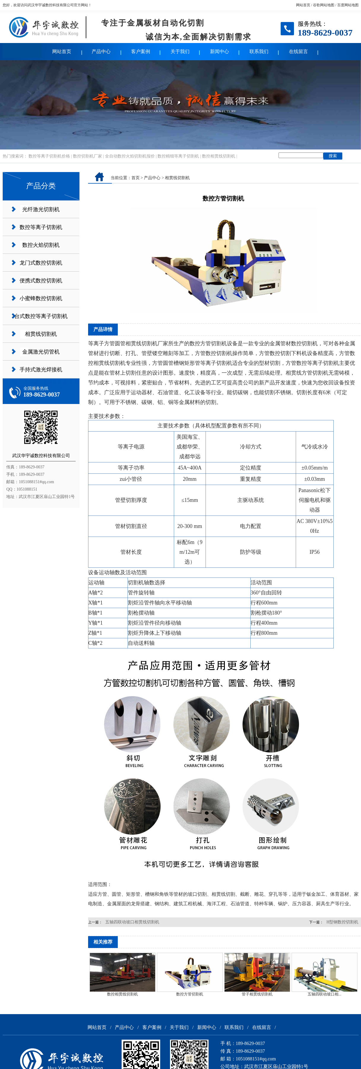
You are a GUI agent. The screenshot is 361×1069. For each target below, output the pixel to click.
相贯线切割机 (41, 334)
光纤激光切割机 (41, 209)
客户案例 (140, 51)
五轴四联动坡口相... (324, 994)
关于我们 (180, 51)
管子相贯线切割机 (257, 994)
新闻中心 (219, 51)
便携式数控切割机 (41, 281)
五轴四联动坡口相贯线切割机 (132, 922)
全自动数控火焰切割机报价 (130, 156)
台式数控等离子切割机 (41, 316)
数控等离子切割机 (41, 227)
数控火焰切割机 (41, 245)
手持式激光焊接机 (41, 370)
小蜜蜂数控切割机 (41, 298)
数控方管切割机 (189, 994)
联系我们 (258, 51)
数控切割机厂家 (87, 156)
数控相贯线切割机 (218, 156)
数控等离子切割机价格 (49, 156)
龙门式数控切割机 (41, 263)
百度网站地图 (348, 5)
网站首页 (303, 5)
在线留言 (298, 51)
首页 (135, 178)
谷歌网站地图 (323, 5)
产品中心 (101, 51)
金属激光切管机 (41, 352)
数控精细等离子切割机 (178, 156)
